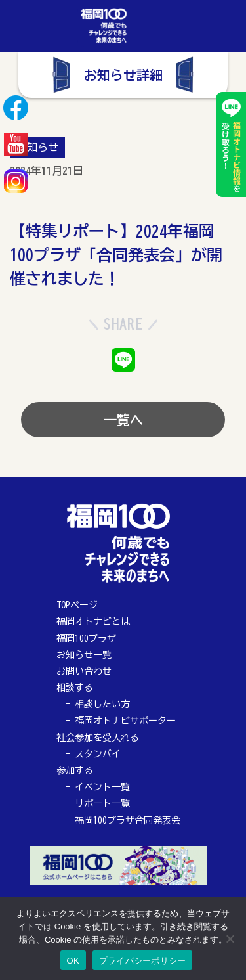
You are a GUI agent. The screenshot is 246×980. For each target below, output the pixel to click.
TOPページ (77, 605)
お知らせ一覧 (84, 654)
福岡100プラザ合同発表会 (127, 820)
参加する (74, 770)
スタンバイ (98, 754)
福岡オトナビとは (93, 621)
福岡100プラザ (86, 638)
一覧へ (123, 419)
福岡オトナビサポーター (125, 720)
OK (73, 961)
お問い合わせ (84, 671)
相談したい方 (102, 704)
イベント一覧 (102, 786)
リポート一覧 (102, 803)
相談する (74, 687)
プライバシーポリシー (142, 961)
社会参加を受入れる (97, 737)
